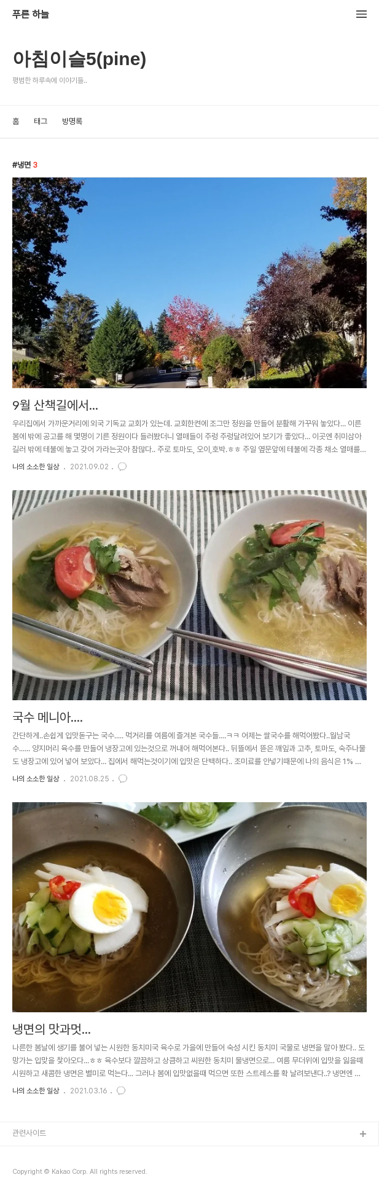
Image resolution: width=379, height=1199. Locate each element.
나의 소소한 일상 (35, 467)
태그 (40, 121)
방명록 (72, 121)
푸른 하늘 (30, 14)
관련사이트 (29, 1133)
